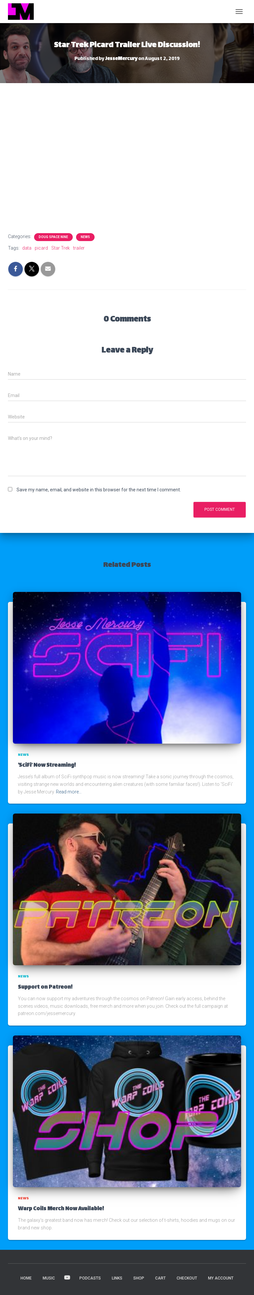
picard (41, 248)
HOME (26, 1278)
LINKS (117, 1278)
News (85, 237)
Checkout (187, 1278)
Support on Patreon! (45, 987)
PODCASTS (90, 1278)
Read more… (69, 791)
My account (220, 1278)
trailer (79, 248)
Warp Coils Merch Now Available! (61, 1209)
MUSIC (49, 1278)
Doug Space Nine (53, 237)
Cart (160, 1278)
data (26, 248)
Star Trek (60, 248)
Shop (138, 1278)
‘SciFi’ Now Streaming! (47, 765)
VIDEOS (67, 1277)
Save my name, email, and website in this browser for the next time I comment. (99, 489)
